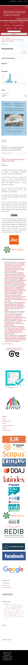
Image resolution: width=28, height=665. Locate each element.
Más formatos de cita (7, 153)
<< (2, 343)
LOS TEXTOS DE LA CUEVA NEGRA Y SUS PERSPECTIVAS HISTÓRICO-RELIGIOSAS (14, 304)
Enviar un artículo (7, 594)
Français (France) (6, 430)
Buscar (14, 34)
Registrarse (20, 1)
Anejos (20, 28)
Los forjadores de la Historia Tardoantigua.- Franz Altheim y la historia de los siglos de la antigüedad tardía (15, 337)
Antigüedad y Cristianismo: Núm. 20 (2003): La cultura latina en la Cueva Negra (14, 269)
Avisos (15, 28)
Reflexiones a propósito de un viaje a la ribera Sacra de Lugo (14, 328)
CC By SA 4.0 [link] (11, 181)
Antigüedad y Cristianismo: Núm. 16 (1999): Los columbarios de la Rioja (15, 283)
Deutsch (4, 428)
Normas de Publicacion (18, 25)
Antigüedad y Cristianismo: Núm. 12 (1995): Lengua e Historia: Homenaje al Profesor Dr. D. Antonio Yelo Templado (15, 277)
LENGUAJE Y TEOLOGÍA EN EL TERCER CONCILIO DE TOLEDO (14, 274)
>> (12, 343)
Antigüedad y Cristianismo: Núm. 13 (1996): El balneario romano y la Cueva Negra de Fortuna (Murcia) (14, 308)
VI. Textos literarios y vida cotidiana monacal (13, 294)
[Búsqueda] (14, 31)
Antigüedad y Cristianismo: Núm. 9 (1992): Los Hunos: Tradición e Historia (14, 323)
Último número (13, 22)
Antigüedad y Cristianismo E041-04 (14, 349)
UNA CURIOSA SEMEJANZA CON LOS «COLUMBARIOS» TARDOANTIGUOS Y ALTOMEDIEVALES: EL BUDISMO (14, 288)
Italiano (4, 423)
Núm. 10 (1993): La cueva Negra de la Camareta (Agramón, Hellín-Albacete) (12, 40)
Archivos (21, 22)
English (4, 419)
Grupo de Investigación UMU (14, 348)
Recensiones (11, 314)
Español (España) (6, 421)
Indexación (8, 28)
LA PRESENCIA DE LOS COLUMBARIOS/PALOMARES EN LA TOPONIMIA (15, 281)
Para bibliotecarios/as (7, 587)
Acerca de (6, 25)
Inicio (5, 22)
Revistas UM (13, 1)
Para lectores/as (5, 583)
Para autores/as (5, 585)
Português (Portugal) (7, 425)
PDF (24, 52)
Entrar (25, 1)
